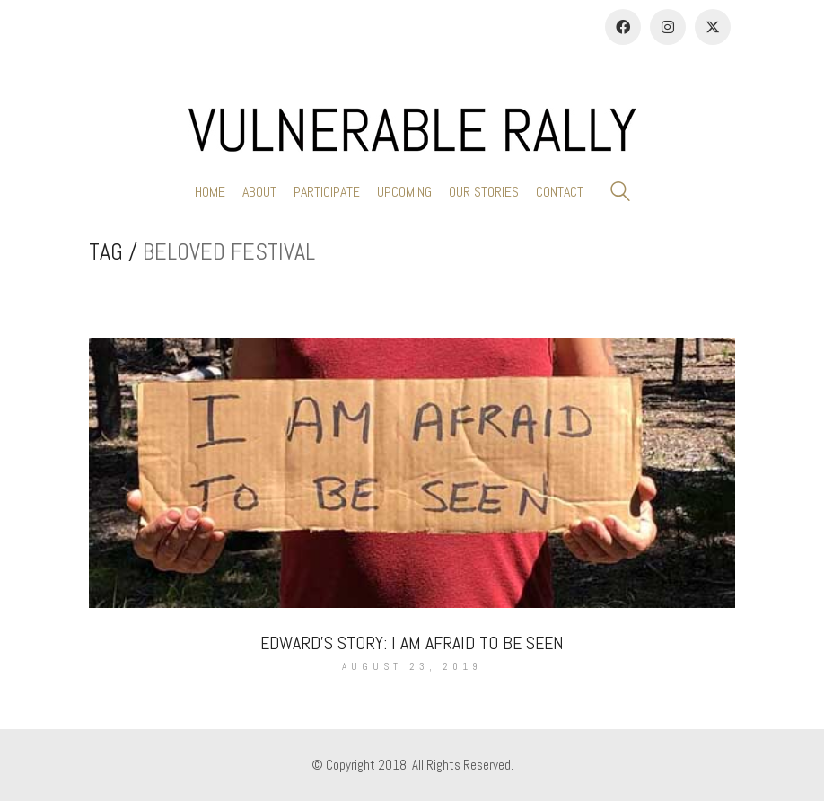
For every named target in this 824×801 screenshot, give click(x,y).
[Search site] (620, 193)
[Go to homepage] (412, 130)
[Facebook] (623, 27)
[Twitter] (713, 27)
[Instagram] (668, 27)
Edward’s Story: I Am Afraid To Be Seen (412, 643)
